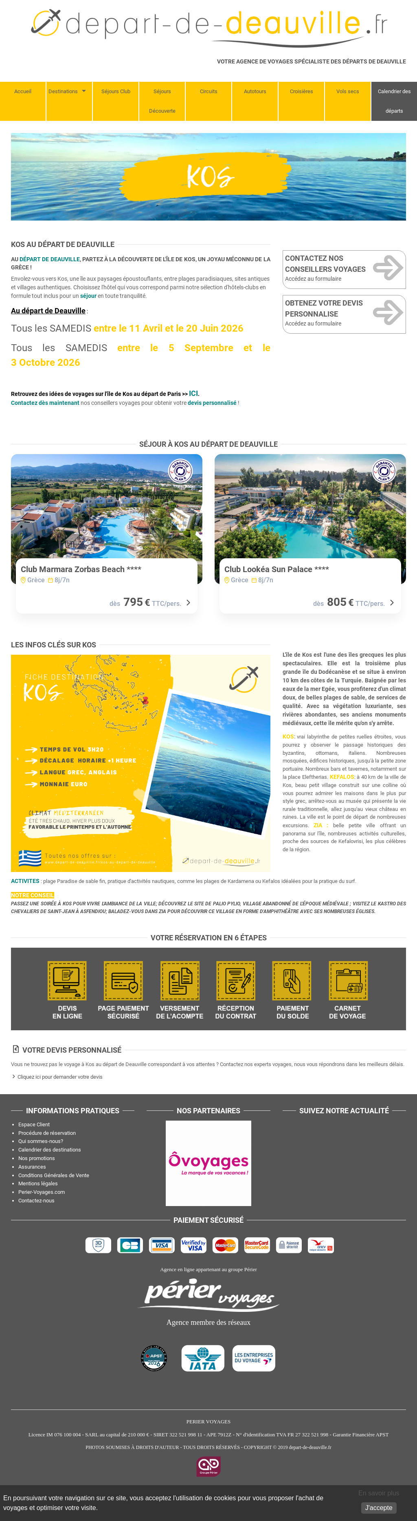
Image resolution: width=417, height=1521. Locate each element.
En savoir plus (378, 1493)
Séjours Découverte (162, 101)
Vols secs (347, 91)
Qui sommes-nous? (40, 1170)
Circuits (208, 91)
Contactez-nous (36, 1230)
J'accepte (379, 1507)
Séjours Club (115, 91)
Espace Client (34, 1154)
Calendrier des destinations (49, 1179)
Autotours (255, 91)
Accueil (22, 91)
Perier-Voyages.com (41, 1221)
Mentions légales (38, 1213)
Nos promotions (36, 1187)
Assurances (32, 1196)
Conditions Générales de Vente (53, 1205)
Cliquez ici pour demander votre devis (60, 1106)
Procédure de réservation (47, 1162)
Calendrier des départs (394, 101)
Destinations (63, 91)
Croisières (301, 91)
